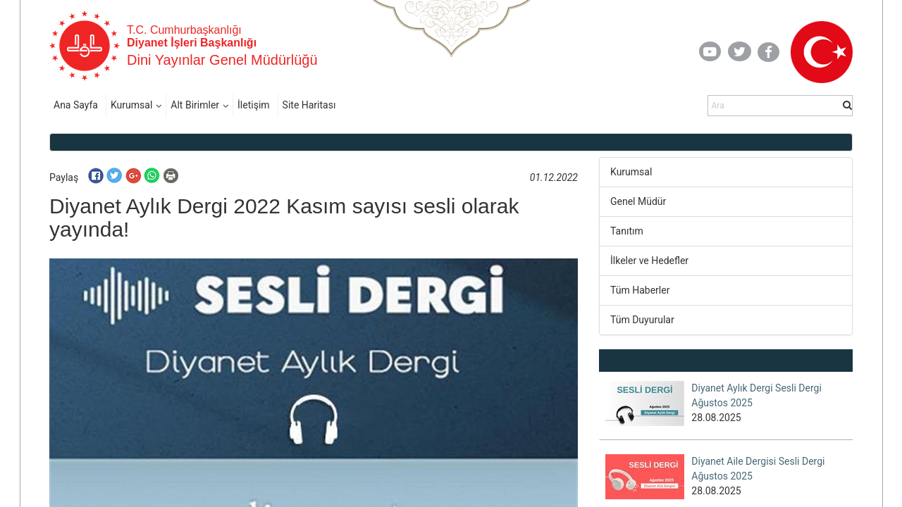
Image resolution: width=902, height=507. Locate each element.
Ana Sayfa (76, 105)
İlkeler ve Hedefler (649, 260)
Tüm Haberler (639, 290)
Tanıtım (626, 231)
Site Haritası (309, 105)
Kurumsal (131, 105)
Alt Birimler (195, 105)
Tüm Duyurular (642, 319)
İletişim (253, 105)
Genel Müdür (638, 201)
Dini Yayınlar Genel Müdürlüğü (222, 60)
